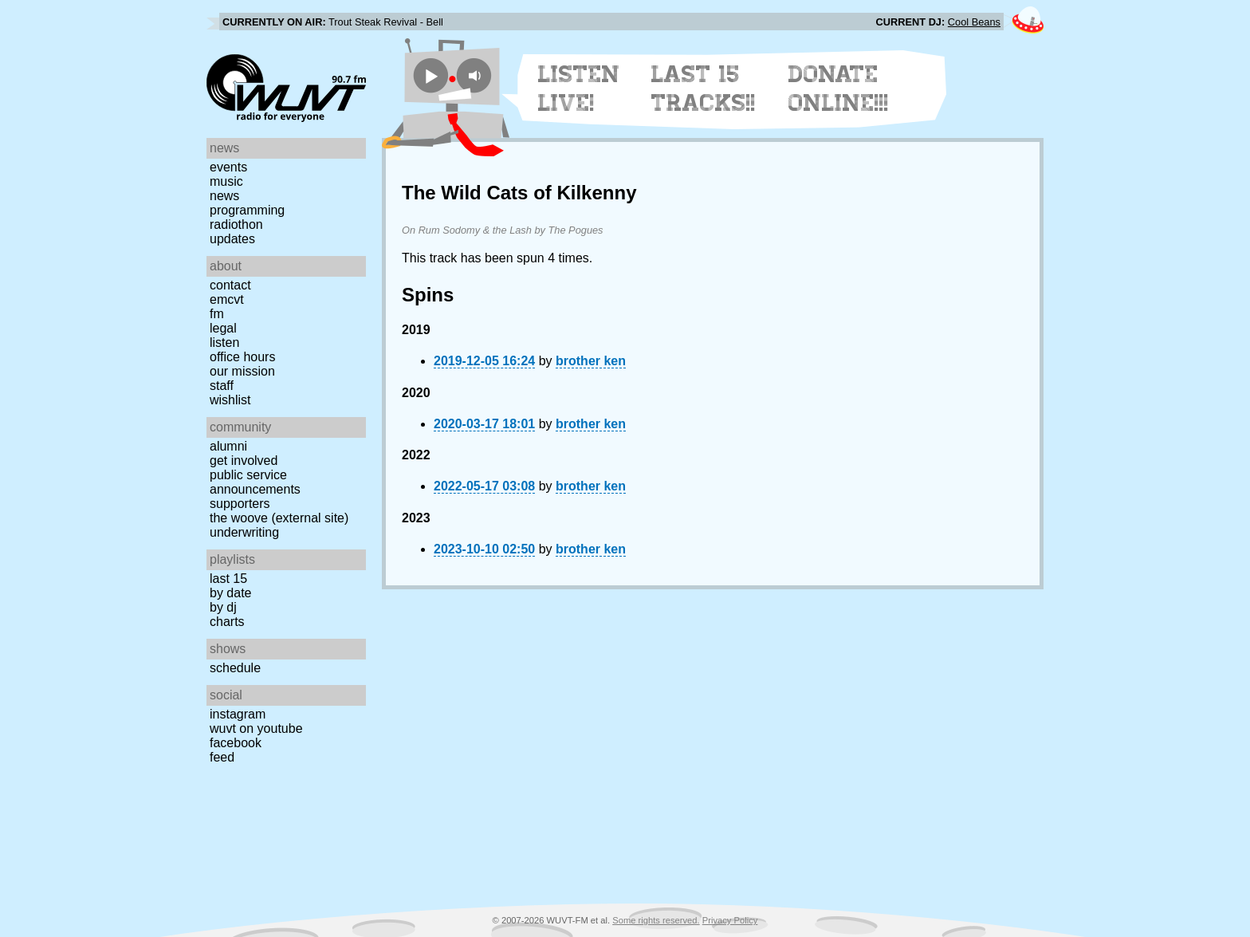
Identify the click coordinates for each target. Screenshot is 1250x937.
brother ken (591, 361)
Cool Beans (974, 22)
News (224, 196)
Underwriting (244, 532)
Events (228, 167)
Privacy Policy (730, 920)
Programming (247, 210)
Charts (227, 621)
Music (226, 181)
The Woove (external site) (279, 518)
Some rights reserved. (655, 920)
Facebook (235, 743)
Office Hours (242, 357)
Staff (222, 385)
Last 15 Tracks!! (703, 88)
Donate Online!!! (838, 88)
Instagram (237, 714)
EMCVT (227, 299)
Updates (232, 239)
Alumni (228, 446)
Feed (222, 757)
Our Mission (242, 371)
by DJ (223, 607)
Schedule (235, 668)
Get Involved (243, 460)
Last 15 (228, 578)
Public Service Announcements (255, 482)
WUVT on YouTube (256, 728)
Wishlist (230, 400)
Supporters (240, 503)
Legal (223, 328)
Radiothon (236, 224)
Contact (230, 285)
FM (217, 314)
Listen (224, 342)
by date (230, 593)
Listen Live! (579, 88)
